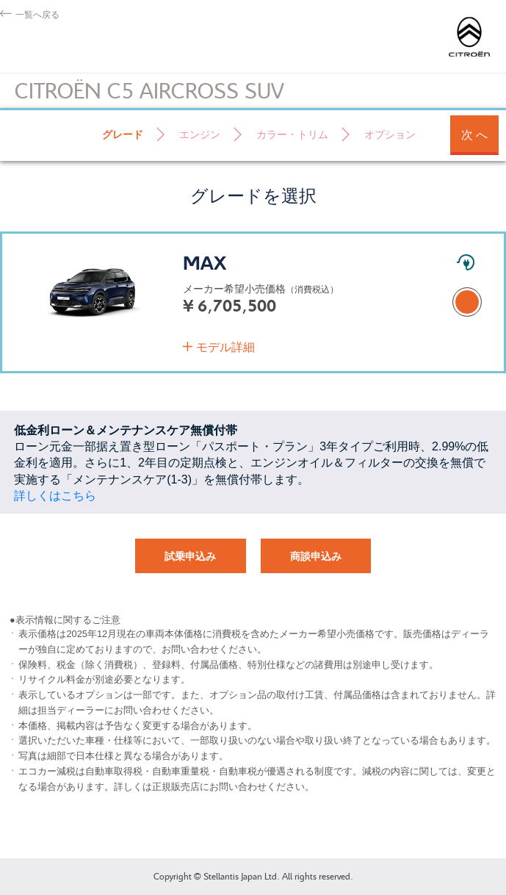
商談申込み (315, 556)
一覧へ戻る (37, 14)
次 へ (474, 134)
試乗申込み (190, 556)
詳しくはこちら (55, 495)
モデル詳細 (225, 347)
